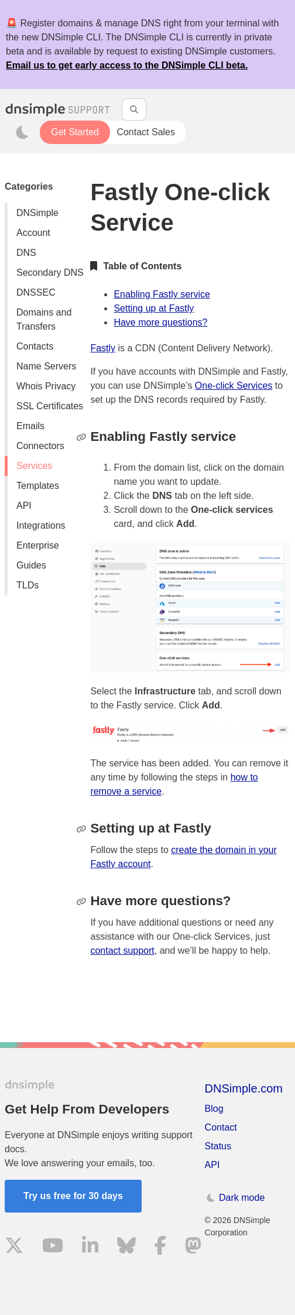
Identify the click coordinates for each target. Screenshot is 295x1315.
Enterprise (37, 545)
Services (34, 466)
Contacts (34, 346)
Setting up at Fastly (154, 308)
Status (218, 1146)
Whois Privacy (46, 386)
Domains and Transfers (43, 319)
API (24, 506)
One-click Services (233, 386)
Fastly (102, 348)
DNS (26, 253)
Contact (221, 1127)
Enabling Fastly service (162, 294)
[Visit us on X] (14, 1247)
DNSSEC (36, 292)
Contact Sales (145, 132)
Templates (37, 486)
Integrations (41, 525)
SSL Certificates (49, 406)
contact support (122, 951)
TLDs (27, 585)
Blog (214, 1109)
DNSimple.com (244, 1088)
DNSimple (37, 213)
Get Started (75, 132)
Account (33, 233)
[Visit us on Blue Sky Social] (126, 1247)
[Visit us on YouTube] (52, 1247)
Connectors (40, 446)
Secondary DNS (50, 273)
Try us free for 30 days (73, 1196)
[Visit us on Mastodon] (193, 1247)
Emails (30, 426)
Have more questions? (160, 322)
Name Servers (46, 366)
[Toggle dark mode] (22, 132)
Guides (31, 565)
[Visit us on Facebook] (160, 1247)
